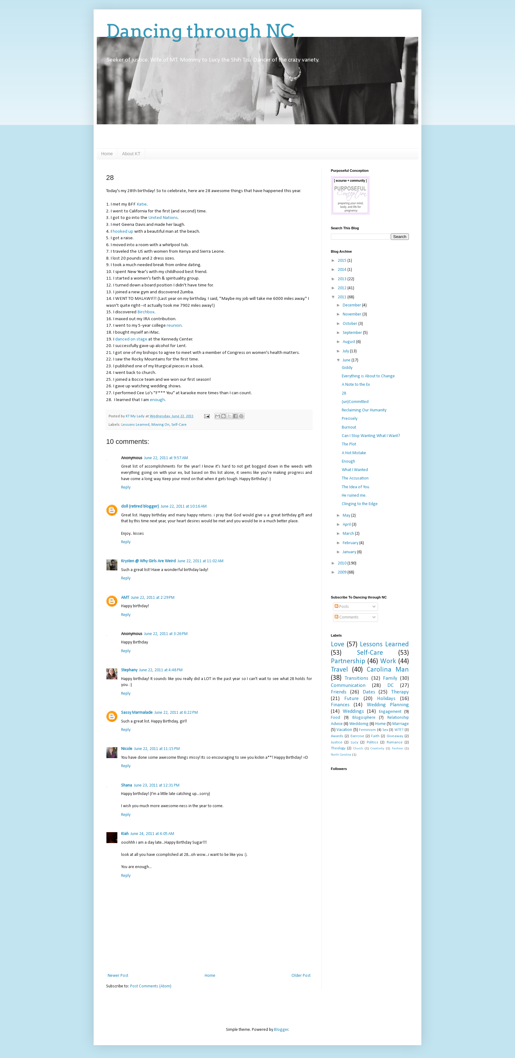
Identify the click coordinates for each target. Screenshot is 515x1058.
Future (351, 698)
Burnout (349, 427)
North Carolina (341, 755)
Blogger (281, 1029)
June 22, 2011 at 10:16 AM (184, 506)
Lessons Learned (135, 425)
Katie (142, 204)
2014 (342, 269)
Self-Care (179, 425)
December (352, 305)
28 (344, 393)
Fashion (397, 748)
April (347, 524)
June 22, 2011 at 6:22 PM (176, 712)
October (350, 323)
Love (337, 644)
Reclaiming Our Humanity (364, 410)
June (347, 360)
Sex (385, 730)
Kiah (125, 834)
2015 (342, 260)
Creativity (377, 748)
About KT (131, 153)
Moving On (160, 425)
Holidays (386, 698)
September (353, 332)
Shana (126, 785)
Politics (372, 742)
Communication (348, 685)
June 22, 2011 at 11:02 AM (200, 561)
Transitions (356, 678)
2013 (342, 279)
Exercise (357, 736)
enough (157, 399)
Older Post (301, 975)
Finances (340, 705)
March (349, 533)
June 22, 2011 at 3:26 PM (166, 634)
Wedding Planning (388, 705)
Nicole (126, 749)
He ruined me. (354, 495)
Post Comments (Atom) (150, 986)
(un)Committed (355, 402)
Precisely (349, 418)
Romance (395, 742)
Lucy (354, 742)
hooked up (123, 231)
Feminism (367, 730)
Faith (375, 736)
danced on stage (131, 339)
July (346, 351)
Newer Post (118, 975)
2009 (342, 572)
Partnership (348, 661)
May (347, 515)
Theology (338, 748)
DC (390, 685)
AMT (125, 597)
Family (390, 678)
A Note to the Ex (356, 384)
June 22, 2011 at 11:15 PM (157, 749)
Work (388, 661)
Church (358, 748)
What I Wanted (355, 470)
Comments (347, 617)
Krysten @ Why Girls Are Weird (148, 561)
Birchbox (145, 312)
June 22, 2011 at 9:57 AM (166, 458)
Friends (338, 692)
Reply (125, 487)
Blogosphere (363, 717)
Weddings (353, 711)
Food (335, 717)
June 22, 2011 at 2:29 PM (152, 597)
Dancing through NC (200, 31)
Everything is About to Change (368, 376)
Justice (336, 742)
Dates (369, 692)
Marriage (400, 724)
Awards (337, 736)
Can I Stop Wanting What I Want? (371, 436)
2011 (342, 297)
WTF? (399, 730)
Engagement (390, 711)
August (349, 342)
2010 (342, 563)
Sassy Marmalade (137, 712)
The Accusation (355, 478)
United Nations (163, 217)
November (352, 314)
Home (107, 153)
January (350, 552)
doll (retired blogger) (140, 506)
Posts (342, 606)
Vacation (344, 730)
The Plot (349, 444)
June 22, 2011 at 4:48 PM (161, 670)
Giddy (347, 367)
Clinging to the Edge (360, 504)
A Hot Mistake (354, 453)
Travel (339, 669)
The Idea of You (355, 487)
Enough (348, 461)
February (351, 543)
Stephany (129, 670)
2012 (342, 288)
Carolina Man (388, 669)
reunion (174, 325)
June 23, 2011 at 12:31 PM (156, 785)
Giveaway (395, 736)
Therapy (400, 692)
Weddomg (359, 724)
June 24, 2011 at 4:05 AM (152, 834)
